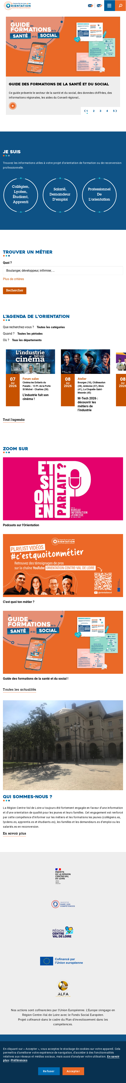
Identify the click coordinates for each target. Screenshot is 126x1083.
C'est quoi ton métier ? (18, 602)
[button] (85, 111)
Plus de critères (13, 279)
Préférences (19, 1060)
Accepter (73, 1071)
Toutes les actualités (19, 689)
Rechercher (14, 290)
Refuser (48, 1071)
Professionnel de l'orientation (99, 194)
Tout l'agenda (14, 420)
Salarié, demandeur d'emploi (60, 194)
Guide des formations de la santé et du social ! (35, 678)
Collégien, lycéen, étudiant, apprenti (20, 194)
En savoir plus (14, 833)
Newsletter (91, 5)
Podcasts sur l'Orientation (21, 525)
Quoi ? (7, 263)
